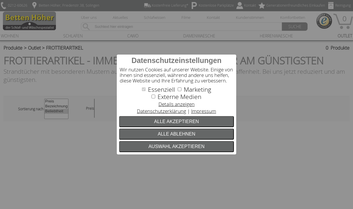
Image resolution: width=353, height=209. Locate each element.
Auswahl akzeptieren (177, 146)
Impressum (203, 111)
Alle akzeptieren (176, 121)
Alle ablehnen (176, 133)
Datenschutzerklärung (161, 111)
